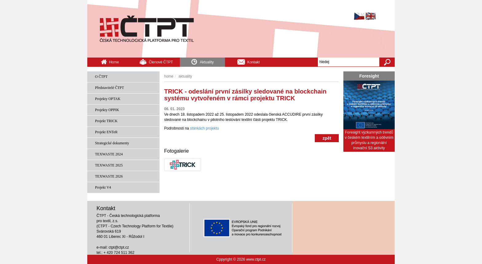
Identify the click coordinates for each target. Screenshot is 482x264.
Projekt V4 (103, 187)
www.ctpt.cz (256, 259)
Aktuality (202, 61)
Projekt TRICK (106, 121)
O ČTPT (101, 76)
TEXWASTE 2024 (109, 154)
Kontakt (248, 62)
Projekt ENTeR (106, 132)
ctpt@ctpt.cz (119, 247)
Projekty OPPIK (107, 110)
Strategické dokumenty (112, 143)
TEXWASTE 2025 (109, 165)
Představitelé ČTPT (109, 88)
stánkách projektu (205, 128)
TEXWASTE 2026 (109, 176)
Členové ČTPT (156, 62)
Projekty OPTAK (107, 99)
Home (110, 62)
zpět (326, 138)
